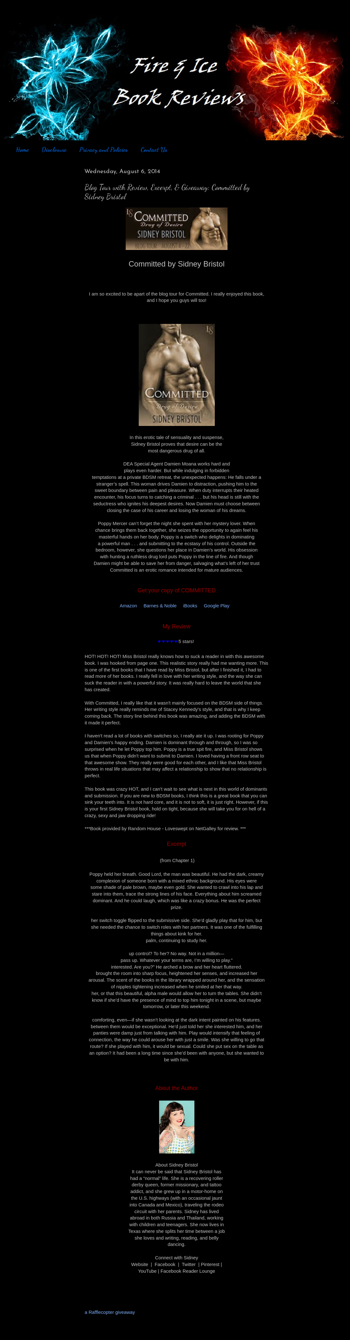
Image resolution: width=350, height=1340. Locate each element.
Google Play (216, 605)
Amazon (128, 605)
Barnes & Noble (160, 605)
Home (22, 149)
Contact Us (154, 149)
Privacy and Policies (103, 149)
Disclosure (53, 149)
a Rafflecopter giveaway (110, 1312)
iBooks (190, 605)
